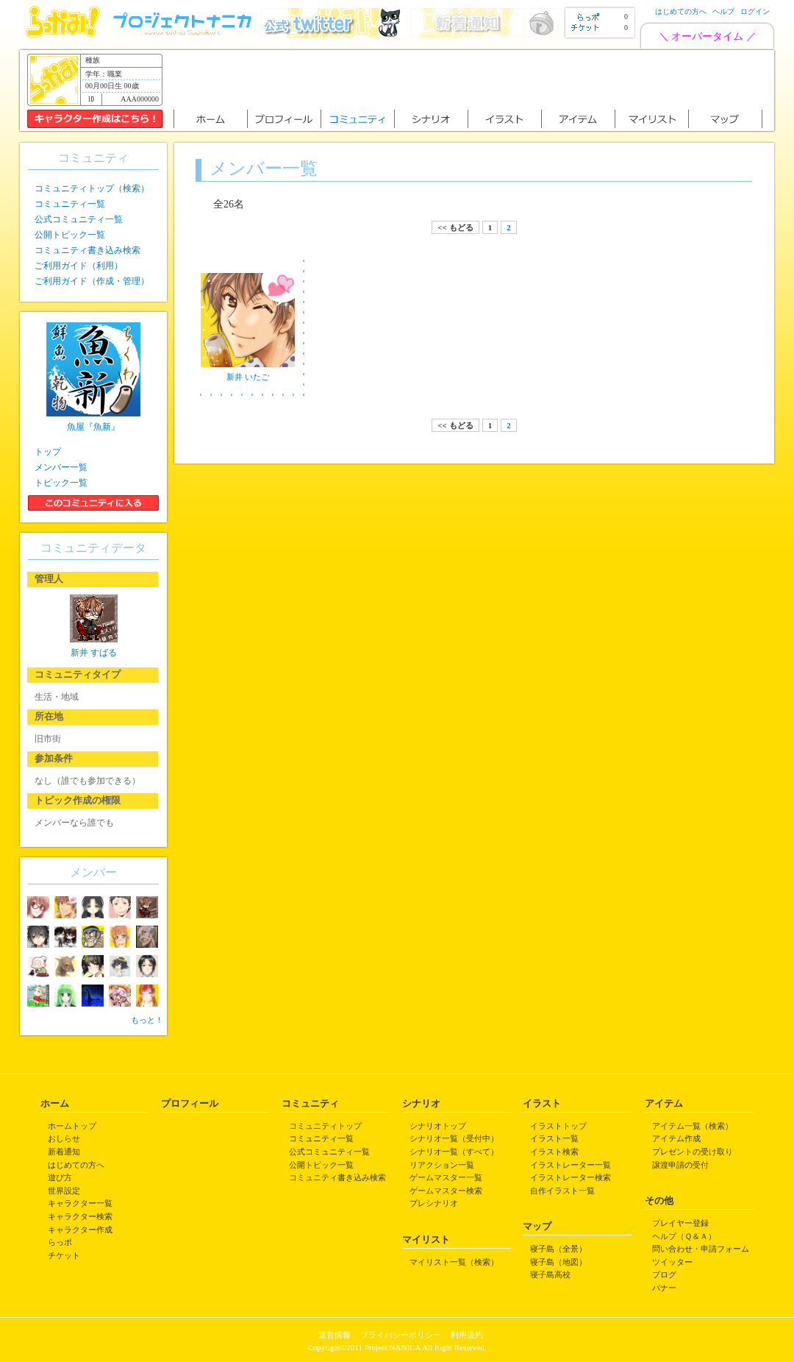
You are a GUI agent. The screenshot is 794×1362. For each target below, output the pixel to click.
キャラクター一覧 (80, 1203)
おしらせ (64, 1138)
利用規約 (467, 1334)
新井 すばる (94, 653)
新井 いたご (247, 376)
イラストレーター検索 (570, 1177)
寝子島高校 (550, 1274)
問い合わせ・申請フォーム (700, 1248)
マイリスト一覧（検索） (453, 1262)
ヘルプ (723, 11)
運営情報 (334, 1334)
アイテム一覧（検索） (692, 1125)
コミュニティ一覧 (70, 204)
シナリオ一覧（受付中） (453, 1138)
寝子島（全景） (558, 1248)
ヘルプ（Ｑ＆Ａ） (684, 1236)
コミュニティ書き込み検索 (87, 250)
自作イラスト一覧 (562, 1190)
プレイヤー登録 (680, 1223)
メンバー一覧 (61, 467)
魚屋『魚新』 (93, 427)
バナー (664, 1287)
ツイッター (672, 1262)
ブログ (664, 1274)
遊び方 (60, 1177)
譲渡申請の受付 (680, 1164)
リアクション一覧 (441, 1164)
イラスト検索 (554, 1151)
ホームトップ (72, 1125)
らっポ (60, 1242)
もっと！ (147, 1019)
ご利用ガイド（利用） (79, 265)
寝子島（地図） (558, 1262)
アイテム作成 (676, 1138)
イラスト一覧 (554, 1138)
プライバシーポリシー (400, 1334)
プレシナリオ (433, 1203)
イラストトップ (558, 1125)
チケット (64, 1255)
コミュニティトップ (325, 1125)
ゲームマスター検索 (445, 1190)
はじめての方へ (681, 11)
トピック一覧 (61, 483)
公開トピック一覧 (70, 235)
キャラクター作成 (80, 1229)
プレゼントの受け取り (692, 1151)
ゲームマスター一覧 (445, 1177)
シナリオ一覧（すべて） (453, 1151)
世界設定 (64, 1190)
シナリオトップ (437, 1125)
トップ (48, 452)
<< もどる (455, 227)
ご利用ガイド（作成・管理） (92, 281)
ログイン (755, 11)
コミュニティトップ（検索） (92, 188)
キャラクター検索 (80, 1216)
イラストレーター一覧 (570, 1164)
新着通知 (64, 1151)
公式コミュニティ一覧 (79, 219)
